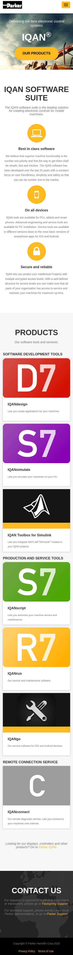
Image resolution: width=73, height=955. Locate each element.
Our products (36, 53)
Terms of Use (45, 951)
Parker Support (57, 914)
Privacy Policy (26, 951)
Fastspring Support (55, 903)
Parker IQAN (47, 847)
